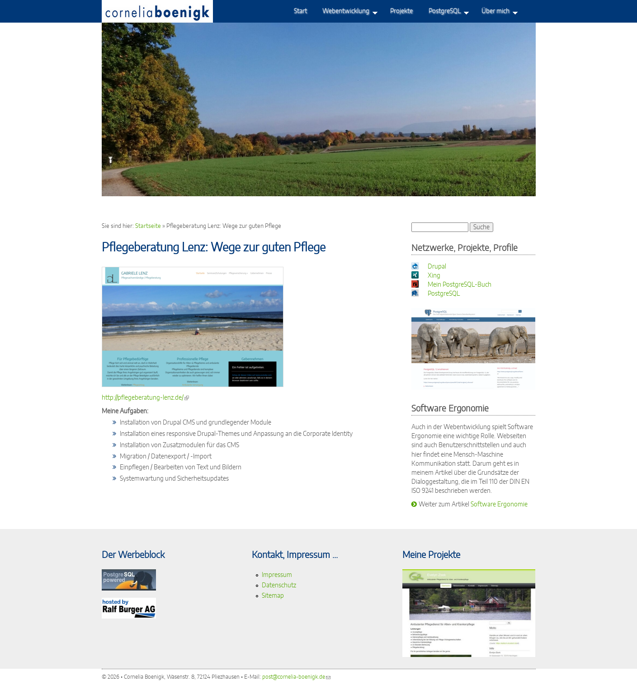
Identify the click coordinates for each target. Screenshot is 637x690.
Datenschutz (279, 585)
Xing (434, 275)
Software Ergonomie (499, 504)
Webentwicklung (346, 13)
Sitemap (273, 595)
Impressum (277, 575)
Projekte (401, 11)
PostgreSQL (445, 13)
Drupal (437, 266)
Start (300, 11)
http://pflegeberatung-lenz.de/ (145, 397)
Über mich (496, 13)
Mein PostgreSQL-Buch (459, 284)
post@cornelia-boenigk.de (296, 677)
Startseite (148, 226)
